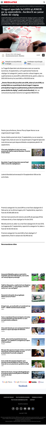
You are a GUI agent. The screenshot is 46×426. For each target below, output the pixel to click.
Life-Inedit (12, 6)
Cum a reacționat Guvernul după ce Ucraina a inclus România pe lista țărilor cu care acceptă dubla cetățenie (15, 318)
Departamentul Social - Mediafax (15, 55)
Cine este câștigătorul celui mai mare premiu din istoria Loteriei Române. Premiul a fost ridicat (15, 151)
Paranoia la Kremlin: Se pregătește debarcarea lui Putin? (12, 295)
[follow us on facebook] (23, 386)
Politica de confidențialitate (19, 399)
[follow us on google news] (7, 382)
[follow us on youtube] (33, 382)
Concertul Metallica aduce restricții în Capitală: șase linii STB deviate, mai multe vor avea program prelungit (15, 275)
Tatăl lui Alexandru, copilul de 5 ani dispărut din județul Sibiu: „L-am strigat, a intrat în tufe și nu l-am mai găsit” (15, 286)
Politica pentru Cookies (22, 397)
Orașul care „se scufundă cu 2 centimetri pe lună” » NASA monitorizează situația (15, 306)
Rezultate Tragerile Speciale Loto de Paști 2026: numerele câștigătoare (15, 163)
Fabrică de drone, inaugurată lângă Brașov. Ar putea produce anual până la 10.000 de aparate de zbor (15, 373)
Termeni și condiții (37, 397)
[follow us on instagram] (41, 382)
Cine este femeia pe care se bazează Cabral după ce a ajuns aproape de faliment (15, 328)
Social (19, 54)
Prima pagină (4, 6)
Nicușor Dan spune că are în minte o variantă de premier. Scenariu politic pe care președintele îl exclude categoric (16, 351)
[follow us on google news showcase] (20, 382)
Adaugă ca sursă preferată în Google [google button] (11, 63)
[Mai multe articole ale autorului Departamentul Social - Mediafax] (3, 55)
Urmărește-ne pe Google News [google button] (33, 63)
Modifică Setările (23, 404)
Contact (32, 399)
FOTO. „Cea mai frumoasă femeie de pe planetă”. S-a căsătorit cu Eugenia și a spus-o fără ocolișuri (15, 340)
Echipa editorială (9, 397)
